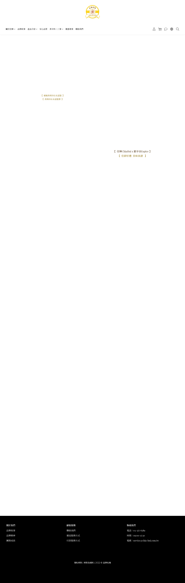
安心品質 (43, 29)
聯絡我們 (79, 29)
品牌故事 (21, 29)
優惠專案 (69, 29)
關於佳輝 (10, 29)
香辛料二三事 (56, 29)
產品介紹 (32, 29)
